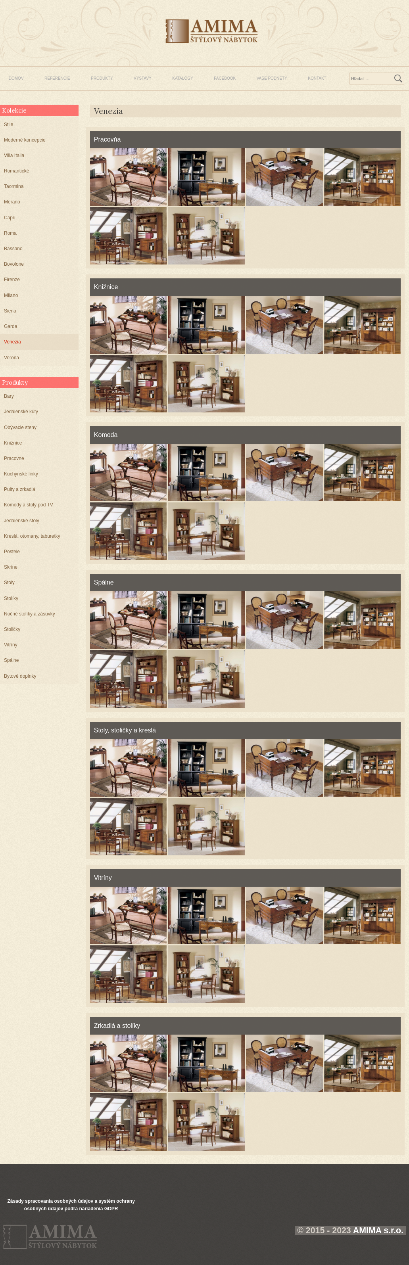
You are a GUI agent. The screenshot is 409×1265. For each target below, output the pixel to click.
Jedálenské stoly (21, 520)
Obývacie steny (20, 427)
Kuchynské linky (21, 474)
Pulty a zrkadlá (19, 489)
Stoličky (12, 629)
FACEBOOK (225, 78)
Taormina (13, 186)
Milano (11, 295)
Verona (11, 357)
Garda (10, 326)
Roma (10, 233)
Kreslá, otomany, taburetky (32, 536)
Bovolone (14, 264)
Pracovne (14, 458)
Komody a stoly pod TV (28, 505)
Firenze (12, 279)
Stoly (9, 582)
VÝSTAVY (143, 78)
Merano (12, 202)
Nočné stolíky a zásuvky (29, 614)
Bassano (13, 248)
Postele (12, 551)
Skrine (10, 567)
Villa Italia (14, 155)
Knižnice (13, 443)
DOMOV (16, 78)
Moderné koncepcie (25, 140)
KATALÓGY (182, 78)
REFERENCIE (57, 78)
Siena (10, 311)
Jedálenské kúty (21, 411)
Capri (9, 217)
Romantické (16, 171)
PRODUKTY (102, 78)
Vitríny (10, 645)
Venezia (12, 342)
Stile (8, 124)
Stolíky (11, 598)
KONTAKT (317, 78)
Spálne (11, 660)
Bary (9, 396)
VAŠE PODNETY (272, 78)
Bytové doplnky (20, 676)
